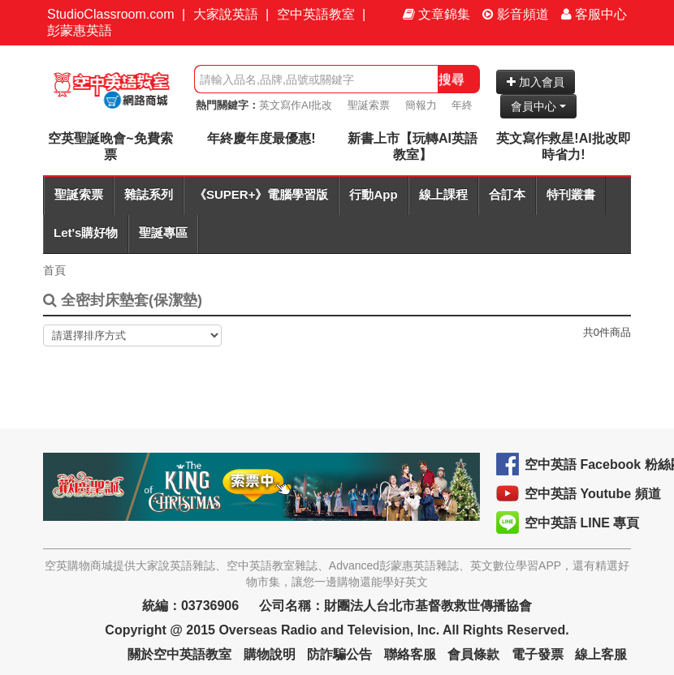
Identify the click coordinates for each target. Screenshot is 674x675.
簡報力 (421, 105)
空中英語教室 (316, 14)
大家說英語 (225, 14)
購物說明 (270, 654)
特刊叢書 (571, 194)
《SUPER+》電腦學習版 (261, 194)
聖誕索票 (369, 105)
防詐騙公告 (339, 654)
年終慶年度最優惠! (261, 138)
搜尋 (451, 79)
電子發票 (538, 654)
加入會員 (535, 81)
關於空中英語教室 (179, 654)
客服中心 (594, 14)
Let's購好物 (86, 232)
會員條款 (473, 654)
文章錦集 (436, 14)
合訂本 (507, 194)
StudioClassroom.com (111, 14)
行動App (373, 194)
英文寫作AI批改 (295, 105)
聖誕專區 (163, 232)
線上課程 (443, 194)
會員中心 (538, 106)
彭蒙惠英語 (79, 30)
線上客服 (601, 654)
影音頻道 (515, 14)
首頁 (54, 270)
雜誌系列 (148, 194)
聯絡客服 (410, 654)
